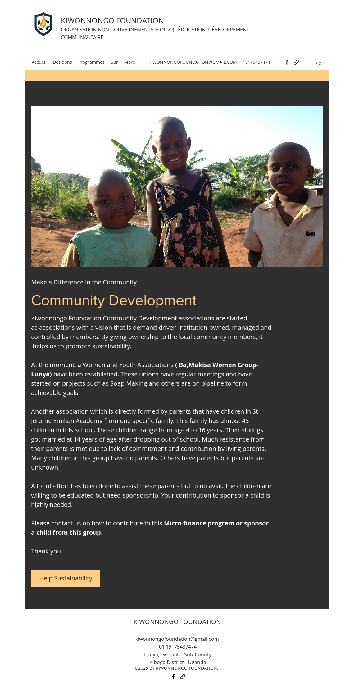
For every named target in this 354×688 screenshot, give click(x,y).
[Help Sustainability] (65, 578)
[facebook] (287, 62)
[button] (318, 62)
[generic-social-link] (296, 62)
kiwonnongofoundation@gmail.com (177, 638)
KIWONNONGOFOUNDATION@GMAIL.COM (192, 62)
